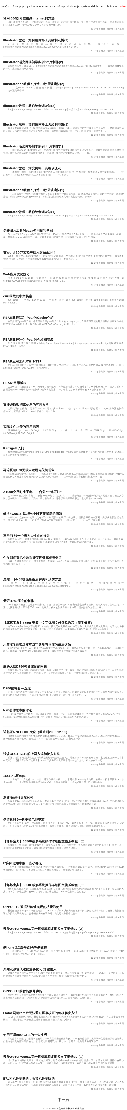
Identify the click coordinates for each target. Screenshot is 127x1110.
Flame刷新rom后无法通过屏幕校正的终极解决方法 (40, 1013)
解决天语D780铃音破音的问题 (25, 666)
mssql (45, 6)
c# (58, 6)
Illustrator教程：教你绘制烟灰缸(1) (29, 212)
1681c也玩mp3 (14, 775)
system (85, 6)
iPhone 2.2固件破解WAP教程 (25, 947)
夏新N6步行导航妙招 (18, 797)
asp (63, 6)
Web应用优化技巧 (16, 274)
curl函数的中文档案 (17, 296)
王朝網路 (61, 1108)
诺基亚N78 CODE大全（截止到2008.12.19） (36, 732)
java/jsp (5, 6)
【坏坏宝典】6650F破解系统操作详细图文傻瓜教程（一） (45, 885)
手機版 (102, 29)
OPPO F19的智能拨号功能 (22, 991)
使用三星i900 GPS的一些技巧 (25, 1035)
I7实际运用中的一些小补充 (22, 863)
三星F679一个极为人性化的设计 (26, 535)
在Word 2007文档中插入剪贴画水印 (29, 252)
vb (51, 6)
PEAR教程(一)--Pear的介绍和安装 (28, 339)
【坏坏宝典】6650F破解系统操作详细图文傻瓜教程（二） (45, 841)
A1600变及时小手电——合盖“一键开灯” (32, 492)
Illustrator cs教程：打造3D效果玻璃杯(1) (33, 190)
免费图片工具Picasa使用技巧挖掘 (28, 230)
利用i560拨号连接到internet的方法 (28, 18)
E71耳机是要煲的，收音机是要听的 (29, 1078)
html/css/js (73, 6)
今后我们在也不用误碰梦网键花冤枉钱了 (32, 557)
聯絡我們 (79, 1108)
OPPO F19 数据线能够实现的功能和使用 (33, 907)
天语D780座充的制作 (18, 601)
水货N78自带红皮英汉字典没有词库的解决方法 (37, 644)
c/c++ (15, 6)
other (123, 6)
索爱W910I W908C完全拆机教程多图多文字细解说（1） (44, 1056)
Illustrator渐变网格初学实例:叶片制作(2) (33, 62)
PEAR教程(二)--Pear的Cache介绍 (28, 317)
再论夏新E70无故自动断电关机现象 (29, 470)
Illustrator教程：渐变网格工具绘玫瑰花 (32, 168)
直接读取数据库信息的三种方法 (26, 405)
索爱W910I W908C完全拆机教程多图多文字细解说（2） (44, 929)
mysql (28, 6)
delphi (95, 6)
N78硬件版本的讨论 (17, 710)
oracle (37, 6)
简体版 (110, 29)
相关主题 (119, 29)
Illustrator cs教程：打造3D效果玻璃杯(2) (33, 84)
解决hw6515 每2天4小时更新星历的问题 (32, 514)
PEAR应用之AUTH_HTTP (22, 361)
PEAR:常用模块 (15, 383)
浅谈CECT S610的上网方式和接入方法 (31, 754)
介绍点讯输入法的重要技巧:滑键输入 (29, 969)
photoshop (112, 6)
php (21, 6)
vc (55, 6)
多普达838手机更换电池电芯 (23, 819)
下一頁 (63, 1100)
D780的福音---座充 (17, 688)
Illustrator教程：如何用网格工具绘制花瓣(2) (35, 40)
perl (102, 6)
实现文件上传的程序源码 (21, 426)
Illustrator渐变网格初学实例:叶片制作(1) (33, 146)
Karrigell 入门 (13, 448)
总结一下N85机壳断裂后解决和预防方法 (32, 579)
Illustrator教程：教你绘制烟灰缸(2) (29, 106)
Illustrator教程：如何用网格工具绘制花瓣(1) (35, 124)
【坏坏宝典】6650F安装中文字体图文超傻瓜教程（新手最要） (48, 622)
